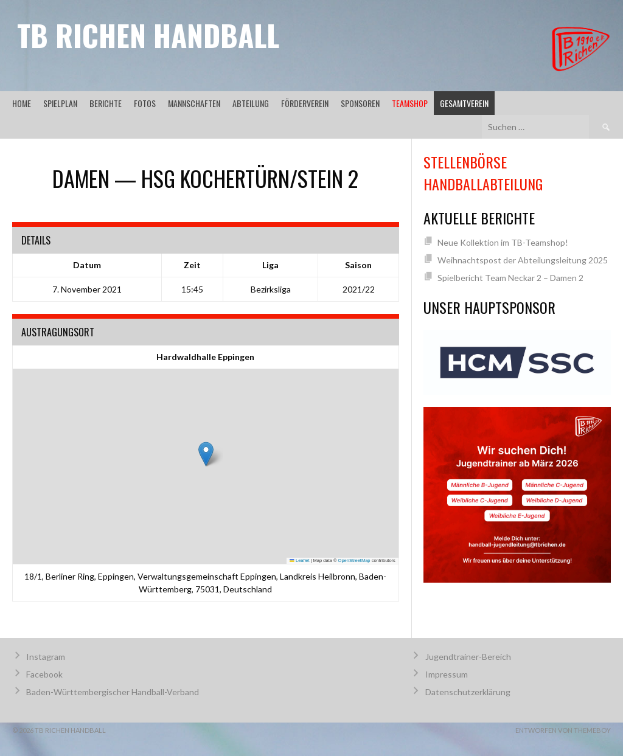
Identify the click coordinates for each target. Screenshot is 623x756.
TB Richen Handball (148, 35)
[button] (206, 454)
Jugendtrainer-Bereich (468, 656)
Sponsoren (360, 103)
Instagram (45, 656)
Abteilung (250, 103)
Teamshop (410, 103)
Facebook (44, 674)
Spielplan (60, 103)
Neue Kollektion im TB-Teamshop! (502, 242)
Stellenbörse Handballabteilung (483, 173)
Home (21, 103)
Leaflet (299, 560)
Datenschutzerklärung (467, 692)
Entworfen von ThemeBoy (563, 730)
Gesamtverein (464, 103)
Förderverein (305, 103)
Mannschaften (194, 103)
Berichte (105, 103)
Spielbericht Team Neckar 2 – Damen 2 (510, 277)
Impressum (446, 674)
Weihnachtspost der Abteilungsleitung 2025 (522, 260)
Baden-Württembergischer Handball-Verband (112, 692)
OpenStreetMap (354, 560)
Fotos (145, 103)
